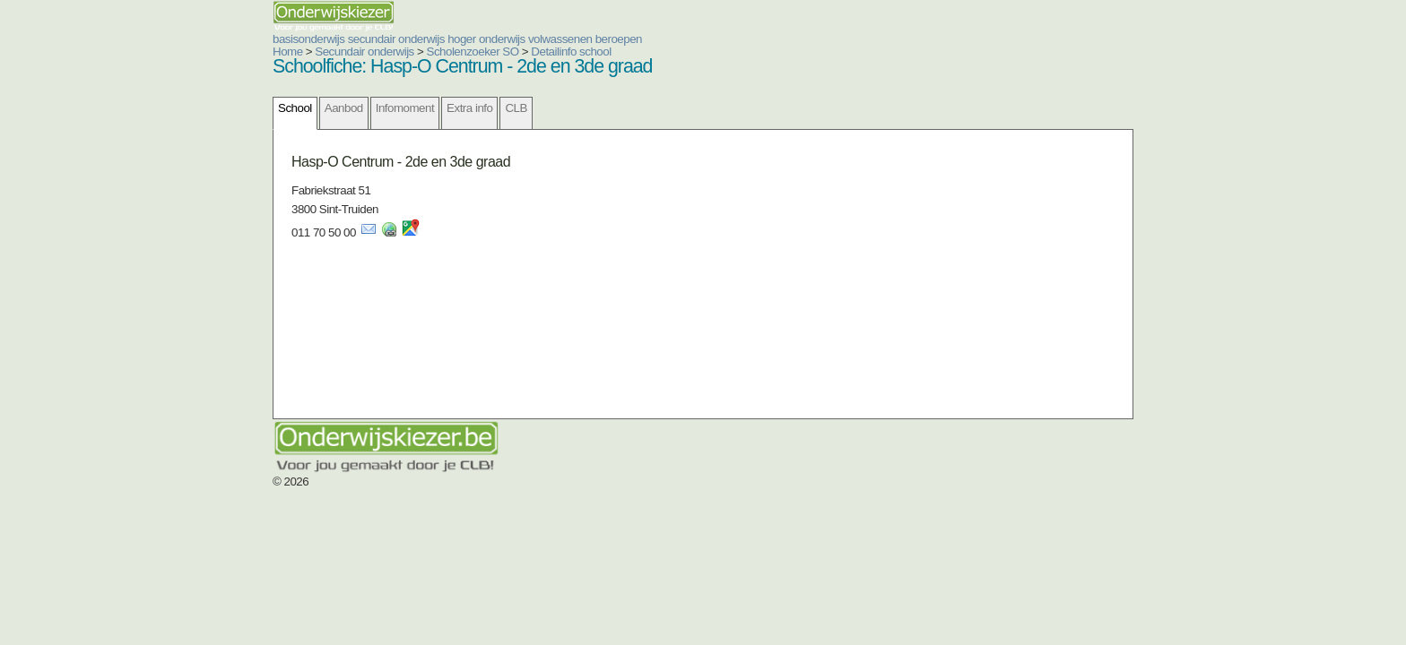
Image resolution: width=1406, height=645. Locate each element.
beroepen (511, 39)
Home (180, 51)
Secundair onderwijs (257, 51)
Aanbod (236, 108)
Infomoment (297, 108)
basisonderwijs (201, 39)
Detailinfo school (463, 51)
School (187, 108)
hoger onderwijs (379, 39)
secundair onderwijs (288, 39)
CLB (408, 108)
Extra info (362, 108)
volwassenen (453, 39)
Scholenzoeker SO (365, 51)
